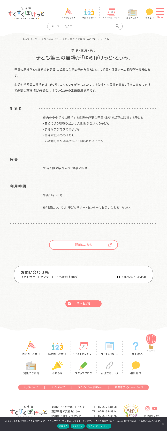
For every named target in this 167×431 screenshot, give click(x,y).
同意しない (77, 426)
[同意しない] (163, 424)
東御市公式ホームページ (129, 387)
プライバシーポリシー (90, 387)
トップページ (30, 39)
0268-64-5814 (107, 411)
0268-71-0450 (135, 277)
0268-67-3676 (107, 416)
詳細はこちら (93, 245)
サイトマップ (58, 387)
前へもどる (79, 304)
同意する (63, 426)
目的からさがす (49, 39)
